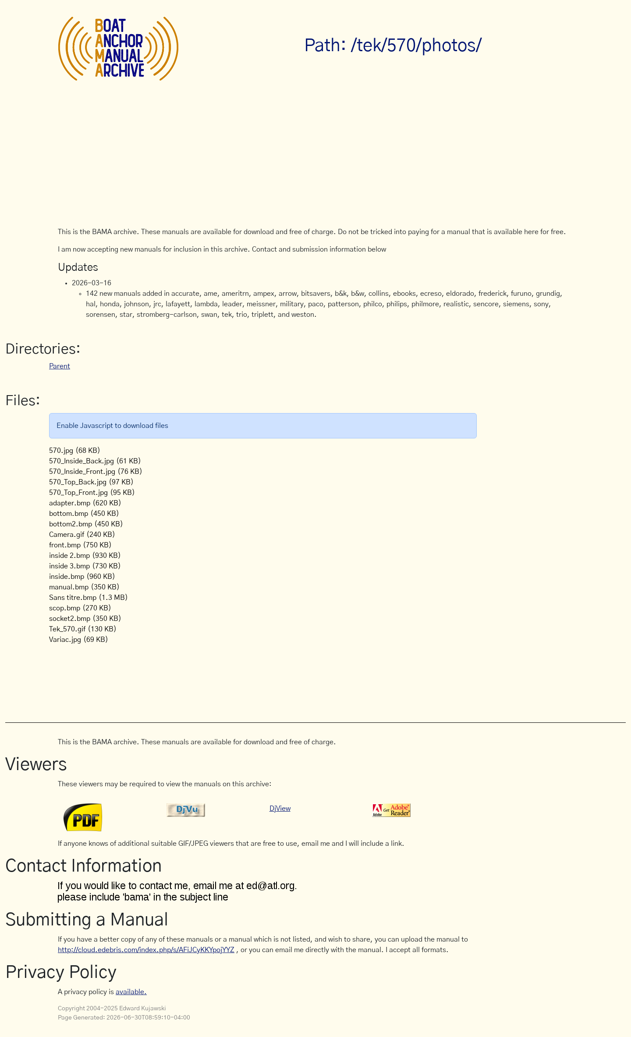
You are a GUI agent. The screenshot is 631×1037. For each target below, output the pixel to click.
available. (131, 991)
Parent (59, 366)
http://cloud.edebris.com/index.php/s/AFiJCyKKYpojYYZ (146, 949)
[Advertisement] (315, 161)
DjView (280, 808)
